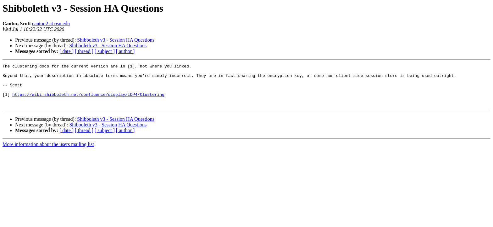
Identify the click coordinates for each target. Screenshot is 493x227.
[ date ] (66, 51)
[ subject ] (105, 51)
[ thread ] (84, 51)
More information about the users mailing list (48, 152)
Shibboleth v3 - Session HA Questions (115, 40)
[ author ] (125, 51)
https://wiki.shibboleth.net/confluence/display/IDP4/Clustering (88, 101)
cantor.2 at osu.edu (51, 23)
